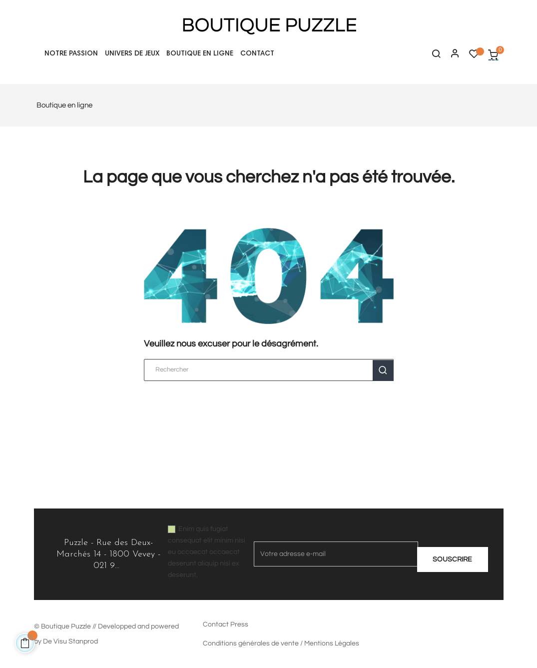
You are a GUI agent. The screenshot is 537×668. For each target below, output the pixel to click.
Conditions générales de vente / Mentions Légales (281, 643)
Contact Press (225, 624)
